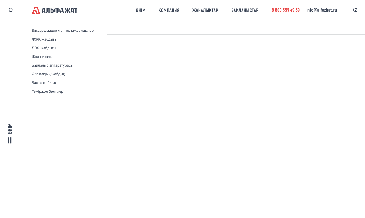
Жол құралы (42, 56)
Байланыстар (244, 10)
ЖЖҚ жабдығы (44, 39)
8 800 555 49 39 (286, 10)
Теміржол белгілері (48, 91)
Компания (169, 10)
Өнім (141, 10)
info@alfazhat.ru (321, 10)
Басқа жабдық (44, 83)
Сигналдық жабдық (48, 74)
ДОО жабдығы (44, 48)
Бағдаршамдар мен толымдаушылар (63, 30)
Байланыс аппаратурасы (52, 65)
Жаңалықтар (205, 10)
